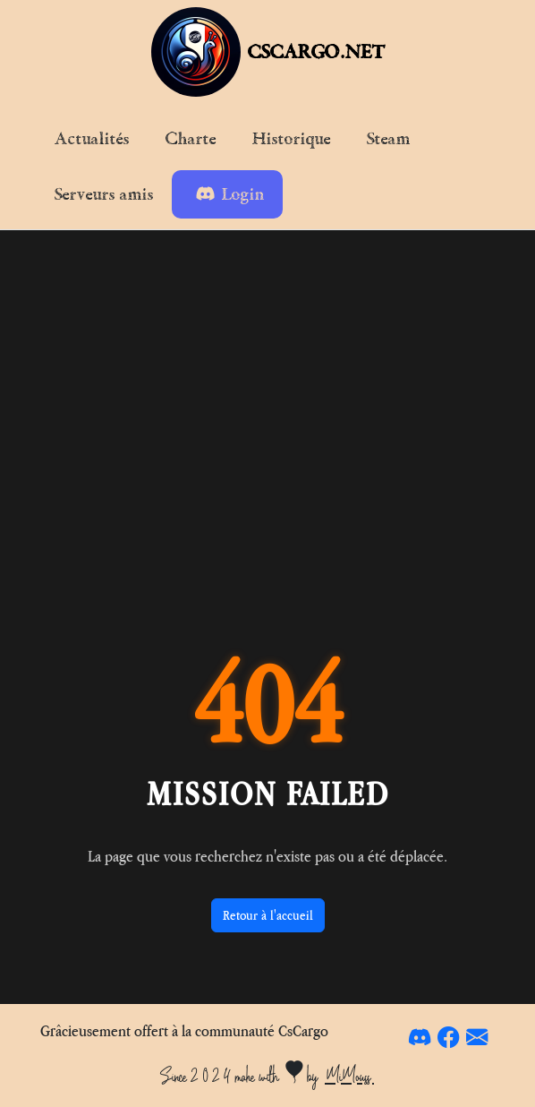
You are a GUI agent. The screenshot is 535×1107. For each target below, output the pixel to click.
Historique (291, 138)
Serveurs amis (104, 194)
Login (231, 194)
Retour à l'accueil (268, 914)
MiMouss (349, 1075)
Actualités (92, 138)
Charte (191, 138)
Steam (389, 138)
